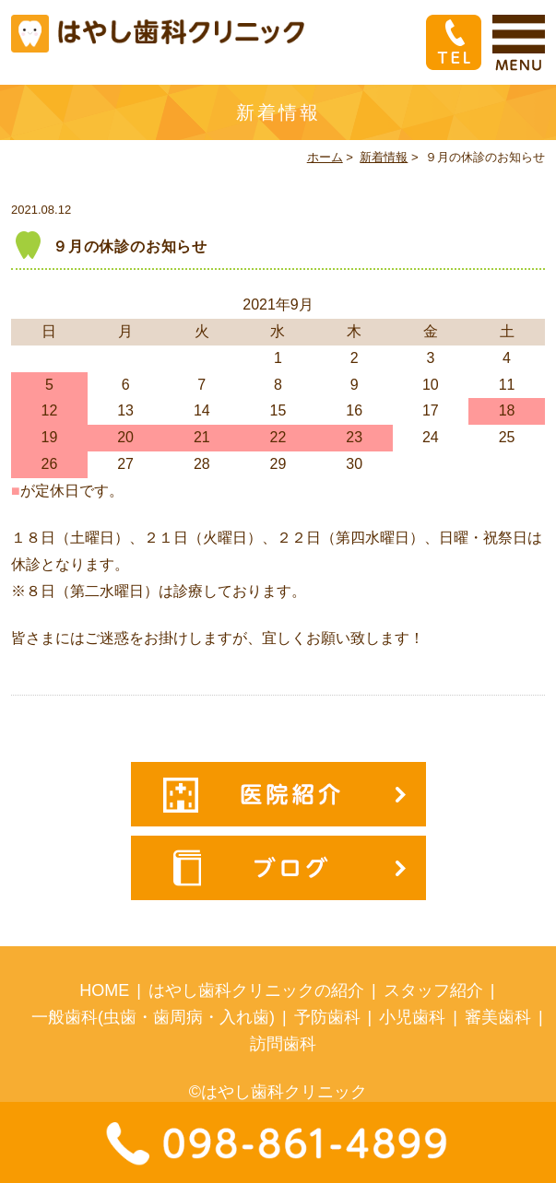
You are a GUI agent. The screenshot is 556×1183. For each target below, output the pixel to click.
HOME (104, 990)
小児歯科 (412, 1017)
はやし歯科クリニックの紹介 (256, 990)
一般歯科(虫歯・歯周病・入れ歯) (153, 1017)
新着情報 (384, 157)
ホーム (325, 157)
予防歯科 (327, 1017)
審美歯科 (498, 1017)
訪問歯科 (283, 1044)
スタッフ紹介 (433, 990)
